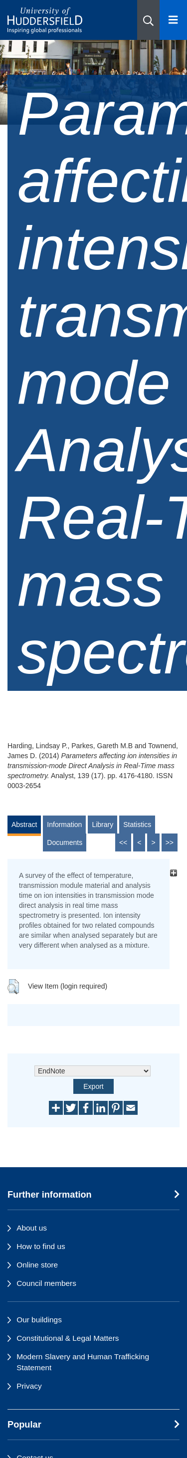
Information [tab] (64, 825)
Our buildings (39, 1319)
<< (123, 842)
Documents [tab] (64, 842)
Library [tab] (102, 825)
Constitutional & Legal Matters (67, 1338)
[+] (173, 872)
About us (31, 1228)
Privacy (28, 1386)
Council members (46, 1283)
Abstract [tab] (24, 825)
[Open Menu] (173, 20)
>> (170, 842)
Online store (37, 1264)
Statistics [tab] (137, 825)
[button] (148, 20)
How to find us (40, 1246)
